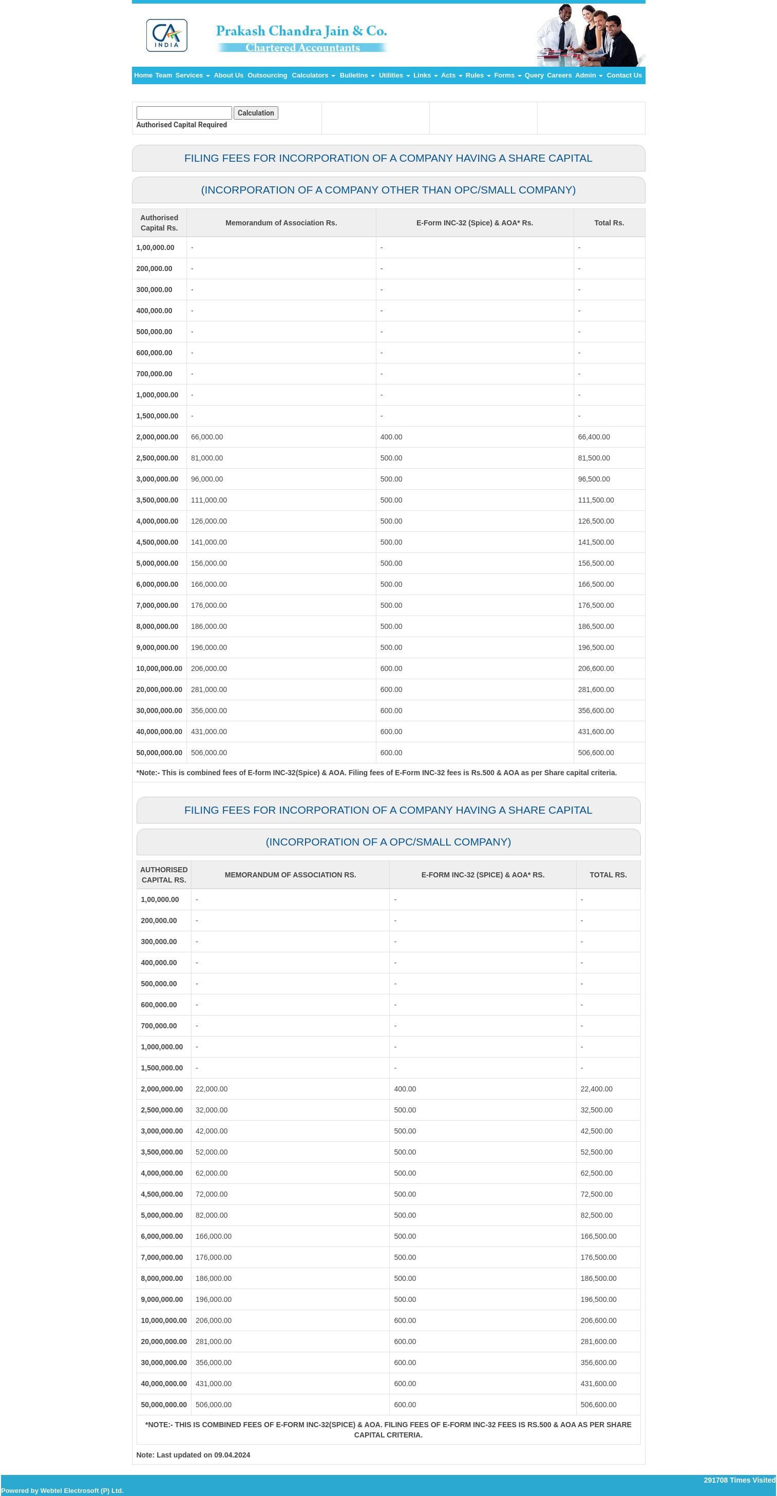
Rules (478, 75)
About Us (228, 75)
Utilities (394, 75)
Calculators (313, 75)
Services (193, 75)
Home (143, 75)
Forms (507, 75)
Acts (452, 75)
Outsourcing (267, 75)
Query (534, 75)
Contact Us (624, 75)
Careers (559, 75)
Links (425, 75)
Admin (589, 75)
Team (163, 75)
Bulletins (357, 75)
